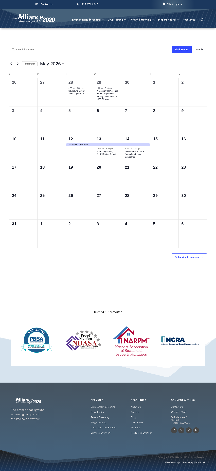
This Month (30, 64)
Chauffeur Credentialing (103, 427)
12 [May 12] (70, 139)
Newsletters (137, 422)
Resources (189, 19)
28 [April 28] (70, 82)
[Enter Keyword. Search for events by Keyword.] (90, 49)
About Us (136, 406)
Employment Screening (86, 19)
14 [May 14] (127, 139)
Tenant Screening (140, 19)
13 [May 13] (99, 139)
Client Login (173, 4)
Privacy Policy (171, 462)
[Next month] (18, 64)
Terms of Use (199, 462)
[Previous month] (11, 64)
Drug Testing (115, 19)
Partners (135, 427)
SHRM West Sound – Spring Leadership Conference (134, 154)
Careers (135, 412)
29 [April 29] (99, 82)
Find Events (181, 49)
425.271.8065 (90, 4)
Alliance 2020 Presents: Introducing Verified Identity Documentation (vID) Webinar (107, 95)
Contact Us (47, 4)
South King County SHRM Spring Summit (106, 152)
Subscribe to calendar (187, 257)
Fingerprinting (167, 19)
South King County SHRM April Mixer (76, 92)
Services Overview (100, 432)
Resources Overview (141, 432)
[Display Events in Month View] (199, 49)
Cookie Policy (185, 462)
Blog (133, 417)
